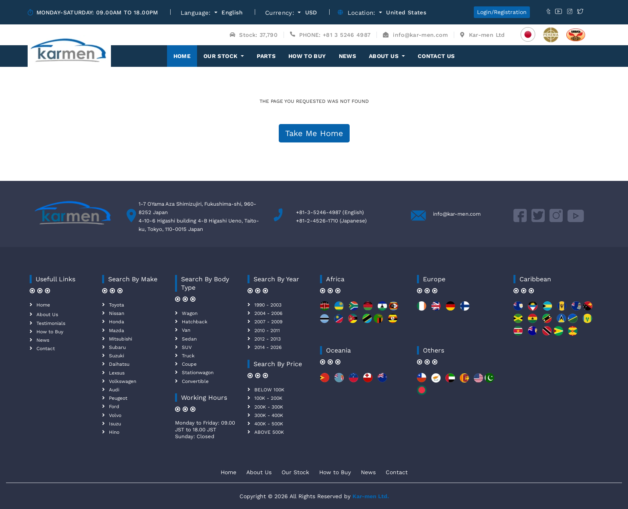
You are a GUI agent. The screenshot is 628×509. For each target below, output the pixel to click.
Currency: (280, 13)
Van (186, 330)
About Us (47, 314)
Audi (114, 390)
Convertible (195, 381)
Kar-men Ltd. (370, 496)
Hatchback (194, 322)
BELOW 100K (269, 390)
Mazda (116, 330)
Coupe (189, 364)
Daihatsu (119, 364)
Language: (197, 13)
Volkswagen (122, 381)
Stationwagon (197, 372)
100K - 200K (268, 398)
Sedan (189, 339)
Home (185, 55)
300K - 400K (268, 415)
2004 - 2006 (268, 313)
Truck (188, 356)
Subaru (117, 347)
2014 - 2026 (268, 347)
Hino (114, 432)
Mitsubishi (120, 339)
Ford (114, 406)
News (347, 56)
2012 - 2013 (267, 339)
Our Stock (295, 472)
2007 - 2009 (268, 322)
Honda (116, 322)
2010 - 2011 (267, 330)
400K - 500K (268, 424)
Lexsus (117, 373)
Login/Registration (502, 12)
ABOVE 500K (269, 432)
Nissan (116, 313)
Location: (363, 13)
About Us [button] (384, 56)
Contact (45, 348)
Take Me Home (314, 133)
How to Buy (307, 56)
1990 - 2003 (268, 305)
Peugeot (118, 398)
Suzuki (116, 356)
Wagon (189, 313)
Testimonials (50, 323)
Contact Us (436, 56)
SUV (187, 347)
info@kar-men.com (457, 214)
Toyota (116, 305)
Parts (266, 56)
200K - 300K (268, 407)
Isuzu (115, 424)
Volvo (115, 415)
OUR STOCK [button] (221, 56)
